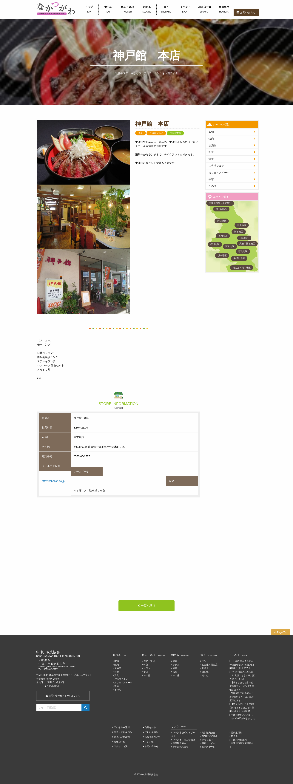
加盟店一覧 (204, 9)
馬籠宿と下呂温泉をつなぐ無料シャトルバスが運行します (241, 697)
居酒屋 (117, 668)
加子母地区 (221, 209)
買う (166, 9)
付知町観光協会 (210, 736)
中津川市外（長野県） (220, 203)
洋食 (211, 158)
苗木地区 (229, 246)
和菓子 (205, 668)
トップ (88, 9)
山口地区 (244, 238)
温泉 (175, 661)
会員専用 (223, 9)
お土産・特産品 (210, 664)
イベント (185, 9)
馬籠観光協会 (179, 743)
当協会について (152, 737)
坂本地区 (222, 255)
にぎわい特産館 (122, 737)
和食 (211, 152)
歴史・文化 (149, 661)
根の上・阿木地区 (242, 267)
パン (204, 661)
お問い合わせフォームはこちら (63, 695)
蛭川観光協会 (208, 732)
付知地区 (221, 221)
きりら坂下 (207, 739)
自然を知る (150, 727)
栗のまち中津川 (122, 727)
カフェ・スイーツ (219, 172)
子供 (146, 671)
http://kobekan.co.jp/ (53, 481)
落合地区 (242, 251)
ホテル (176, 664)
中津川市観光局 (239, 739)
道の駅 (205, 671)
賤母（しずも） (210, 743)
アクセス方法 (120, 746)
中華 (211, 179)
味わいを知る (151, 732)
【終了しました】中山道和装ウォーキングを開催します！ (241, 686)
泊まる (146, 9)
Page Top (282, 632)
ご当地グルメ (216, 165)
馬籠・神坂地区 (247, 243)
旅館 (175, 668)
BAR (211, 131)
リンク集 (149, 741)
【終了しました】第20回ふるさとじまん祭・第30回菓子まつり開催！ (241, 707)
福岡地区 (222, 235)
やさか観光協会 (180, 747)
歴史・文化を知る (123, 732)
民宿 (175, 671)
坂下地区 (238, 231)
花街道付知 (236, 732)
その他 (212, 186)
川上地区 (241, 225)
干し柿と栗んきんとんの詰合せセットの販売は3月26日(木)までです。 (241, 664)
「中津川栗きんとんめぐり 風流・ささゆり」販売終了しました (242, 675)
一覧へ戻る (148, 605)
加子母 (234, 736)
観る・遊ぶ (127, 9)
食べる (108, 9)
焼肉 (211, 138)
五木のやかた (208, 747)
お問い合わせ (248, 12)
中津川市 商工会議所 (184, 739)
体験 (146, 664)
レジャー (148, 668)
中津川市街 (239, 258)
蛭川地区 (214, 244)
